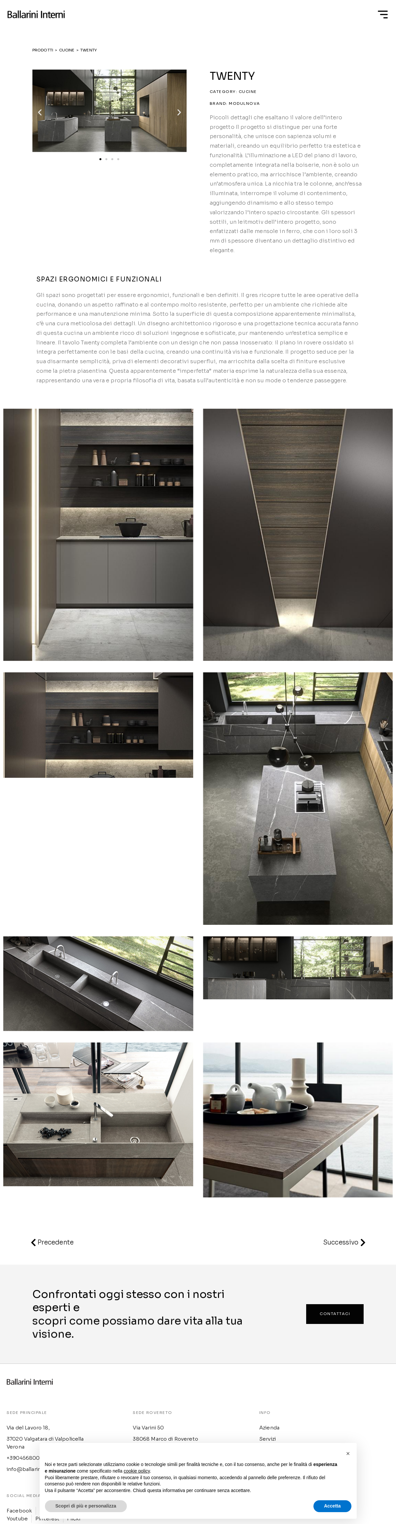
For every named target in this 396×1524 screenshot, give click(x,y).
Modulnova (244, 103)
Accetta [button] (332, 1506)
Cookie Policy (274, 1417)
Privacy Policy (274, 1408)
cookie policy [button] (137, 1471)
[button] (40, 112)
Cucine (248, 91)
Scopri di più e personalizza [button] (85, 1506)
